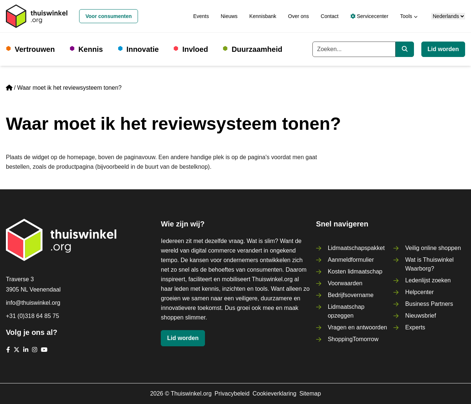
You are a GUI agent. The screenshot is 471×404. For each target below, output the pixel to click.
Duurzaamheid (256, 49)
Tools (406, 16)
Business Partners (429, 304)
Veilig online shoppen (433, 248)
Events (201, 16)
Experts (415, 327)
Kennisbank (262, 16)
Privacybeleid (232, 393)
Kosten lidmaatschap (355, 271)
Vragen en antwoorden (357, 327)
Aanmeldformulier (351, 260)
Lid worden (443, 49)
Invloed (195, 49)
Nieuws (229, 16)
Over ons (298, 16)
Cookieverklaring (274, 393)
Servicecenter (369, 16)
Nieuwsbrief (420, 315)
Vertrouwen (35, 49)
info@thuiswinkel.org (33, 303)
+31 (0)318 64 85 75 (32, 316)
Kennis (90, 49)
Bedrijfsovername (351, 295)
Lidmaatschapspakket (356, 248)
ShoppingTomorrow (353, 339)
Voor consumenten (108, 16)
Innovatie (143, 49)
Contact (330, 16)
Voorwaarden (345, 283)
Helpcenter (419, 292)
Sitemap (310, 393)
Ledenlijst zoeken (428, 280)
